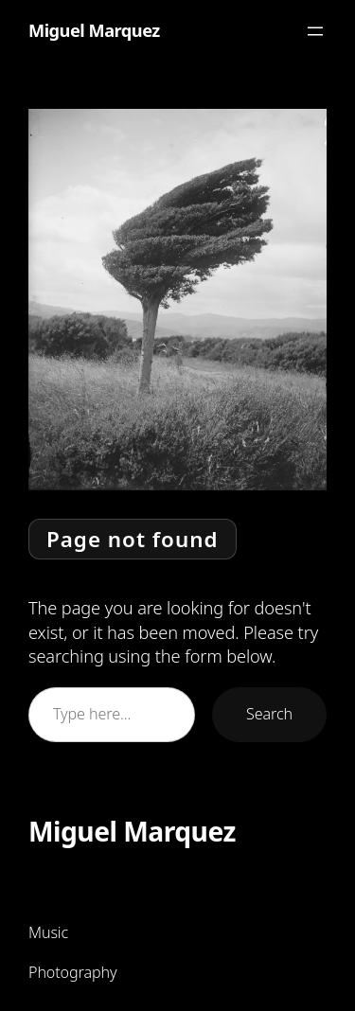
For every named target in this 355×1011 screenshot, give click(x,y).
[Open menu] (315, 31)
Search (269, 713)
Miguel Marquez (94, 30)
